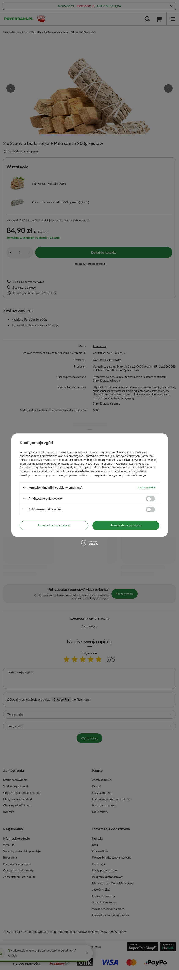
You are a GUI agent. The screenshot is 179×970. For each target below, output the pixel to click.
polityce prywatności (134, 459)
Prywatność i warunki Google (130, 463)
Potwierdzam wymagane (54, 525)
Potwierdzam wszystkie (126, 525)
